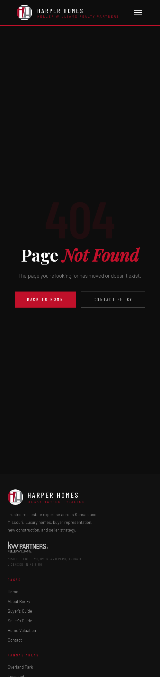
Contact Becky (113, 299)
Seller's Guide (20, 620)
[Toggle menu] (138, 12)
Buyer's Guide (20, 611)
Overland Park (20, 667)
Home (13, 591)
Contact (15, 640)
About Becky (19, 601)
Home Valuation (22, 630)
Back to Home (45, 299)
